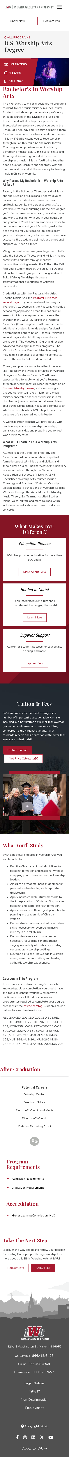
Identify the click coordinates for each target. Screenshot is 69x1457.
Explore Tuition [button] (17, 750)
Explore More (34, 663)
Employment (34, 1408)
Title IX (34, 1391)
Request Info (51, 21)
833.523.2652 (43, 1372)
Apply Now (17, 21)
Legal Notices (34, 1383)
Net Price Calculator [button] (23, 759)
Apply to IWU (34, 1448)
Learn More (34, 618)
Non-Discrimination (34, 1399)
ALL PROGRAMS (17, 38)
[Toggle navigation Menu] (59, 7)
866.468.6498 (43, 1356)
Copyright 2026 (34, 1426)
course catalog (33, 1006)
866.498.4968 (39, 1364)
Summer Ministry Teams (18, 388)
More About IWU (34, 572)
